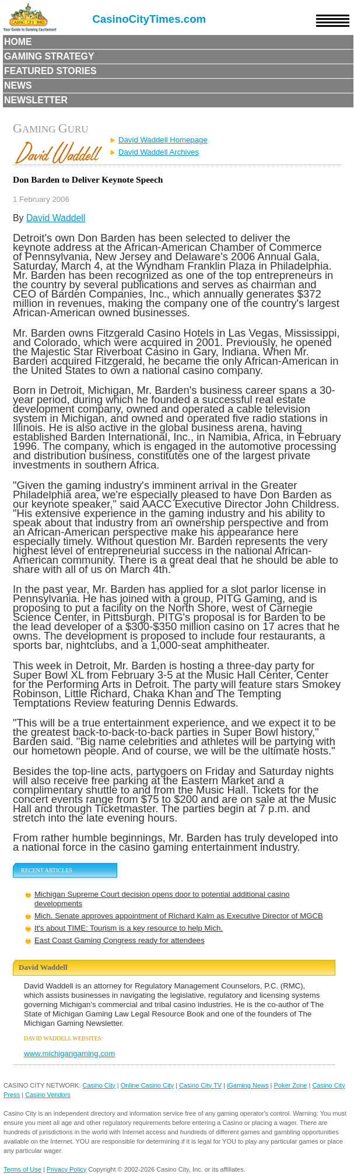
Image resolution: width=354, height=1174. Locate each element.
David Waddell (55, 218)
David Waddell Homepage (163, 139)
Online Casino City (147, 1085)
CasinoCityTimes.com (149, 19)
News (18, 85)
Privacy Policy (66, 1169)
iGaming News (248, 1085)
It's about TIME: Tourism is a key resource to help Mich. (128, 928)
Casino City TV (200, 1085)
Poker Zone (290, 1085)
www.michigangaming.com (69, 1053)
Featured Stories (50, 71)
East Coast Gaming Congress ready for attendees (119, 940)
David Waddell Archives (158, 152)
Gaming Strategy (49, 56)
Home (18, 42)
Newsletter (36, 100)
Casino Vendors (48, 1094)
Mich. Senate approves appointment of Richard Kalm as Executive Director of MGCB (178, 915)
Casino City (99, 1085)
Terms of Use (22, 1169)
